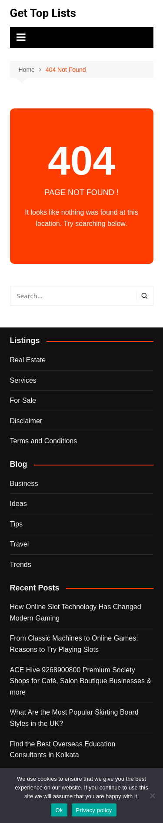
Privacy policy (94, 810)
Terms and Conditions (43, 441)
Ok (59, 810)
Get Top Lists (43, 13)
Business (24, 483)
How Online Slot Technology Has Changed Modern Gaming (75, 612)
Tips (16, 524)
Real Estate (28, 360)
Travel (19, 544)
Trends (20, 564)
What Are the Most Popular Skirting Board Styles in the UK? (74, 717)
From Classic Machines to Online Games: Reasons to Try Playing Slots (74, 643)
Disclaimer (26, 421)
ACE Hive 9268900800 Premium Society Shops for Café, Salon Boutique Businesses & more (81, 681)
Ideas (18, 503)
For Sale (23, 400)
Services (23, 380)
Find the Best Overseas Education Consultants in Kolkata (63, 749)
